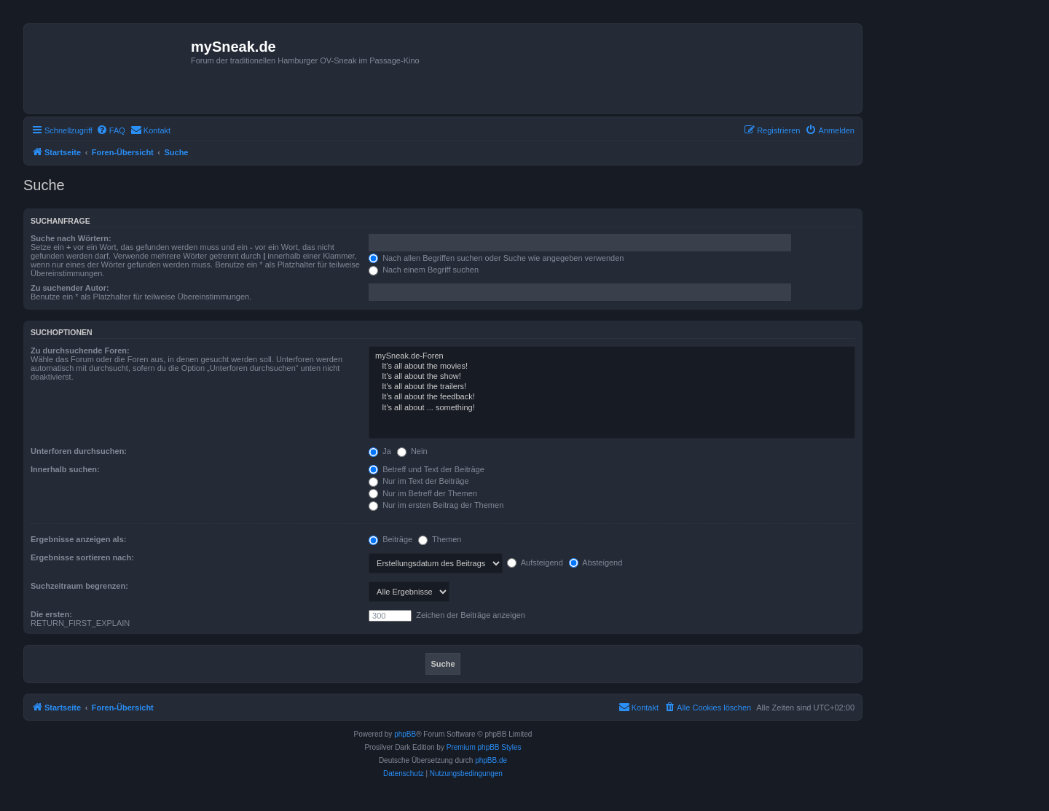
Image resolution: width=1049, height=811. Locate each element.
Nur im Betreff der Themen (423, 493)
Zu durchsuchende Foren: (80, 350)
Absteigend (596, 562)
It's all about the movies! (612, 366)
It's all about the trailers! (612, 387)
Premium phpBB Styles (484, 747)
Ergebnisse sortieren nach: (82, 557)
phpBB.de (491, 760)
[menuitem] (110, 130)
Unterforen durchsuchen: (79, 451)
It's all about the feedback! (612, 397)
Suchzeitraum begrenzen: (79, 585)
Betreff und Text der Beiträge (426, 469)
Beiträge (390, 539)
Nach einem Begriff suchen (424, 269)
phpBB (405, 734)
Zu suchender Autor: (70, 287)
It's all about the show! (612, 377)
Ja (380, 451)
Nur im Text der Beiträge (418, 481)
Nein (412, 451)
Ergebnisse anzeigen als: (78, 539)
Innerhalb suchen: (65, 469)
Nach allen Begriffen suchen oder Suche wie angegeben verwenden (496, 258)
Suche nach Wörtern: (71, 238)
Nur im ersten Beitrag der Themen (436, 505)
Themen (439, 539)
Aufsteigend (535, 562)
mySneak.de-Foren (612, 356)
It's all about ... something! (612, 408)
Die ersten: (51, 614)
